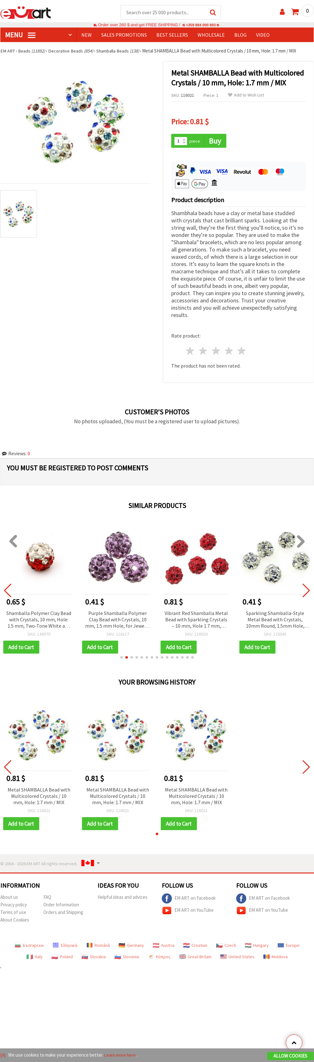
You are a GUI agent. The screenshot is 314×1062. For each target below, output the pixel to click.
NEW (86, 35)
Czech (226, 946)
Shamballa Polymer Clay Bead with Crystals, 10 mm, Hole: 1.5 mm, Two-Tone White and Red (38, 620)
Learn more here (120, 1055)
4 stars (229, 351)
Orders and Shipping (63, 913)
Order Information (61, 906)
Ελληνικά (65, 946)
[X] (3, 1055)
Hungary (257, 946)
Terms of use (13, 913)
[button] (121, 658)
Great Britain (195, 958)
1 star (190, 351)
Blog (240, 35)
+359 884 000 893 (200, 25)
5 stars (242, 351)
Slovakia (94, 958)
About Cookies (14, 921)
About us (9, 898)
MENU (20, 35)
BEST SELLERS (172, 35)
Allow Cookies (290, 1056)
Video (263, 35)
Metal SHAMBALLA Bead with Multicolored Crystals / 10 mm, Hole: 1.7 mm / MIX (39, 796)
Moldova (275, 958)
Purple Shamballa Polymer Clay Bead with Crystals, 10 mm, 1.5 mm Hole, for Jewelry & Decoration (117, 620)
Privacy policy (13, 906)
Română (98, 946)
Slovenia (127, 958)
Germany (131, 946)
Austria (163, 946)
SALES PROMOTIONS (124, 35)
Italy (35, 958)
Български (29, 946)
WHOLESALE (211, 35)
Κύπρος (159, 958)
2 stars (203, 351)
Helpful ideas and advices (122, 898)
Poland (62, 958)
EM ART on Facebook (189, 900)
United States (237, 958)
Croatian (195, 946)
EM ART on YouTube (188, 912)
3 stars (216, 351)
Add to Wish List (246, 95)
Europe (288, 946)
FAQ (47, 898)
